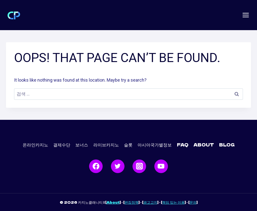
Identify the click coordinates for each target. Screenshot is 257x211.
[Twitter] (117, 166)
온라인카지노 (35, 144)
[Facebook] (96, 166)
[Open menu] (245, 15)
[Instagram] (139, 166)
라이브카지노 (106, 144)
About (113, 202)
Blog (227, 144)
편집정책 (131, 202)
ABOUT (204, 144)
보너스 (81, 144)
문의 (193, 202)
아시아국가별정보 (155, 144)
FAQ (182, 144)
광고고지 (150, 202)
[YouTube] (161, 166)
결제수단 (61, 144)
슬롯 (128, 144)
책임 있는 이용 (173, 202)
